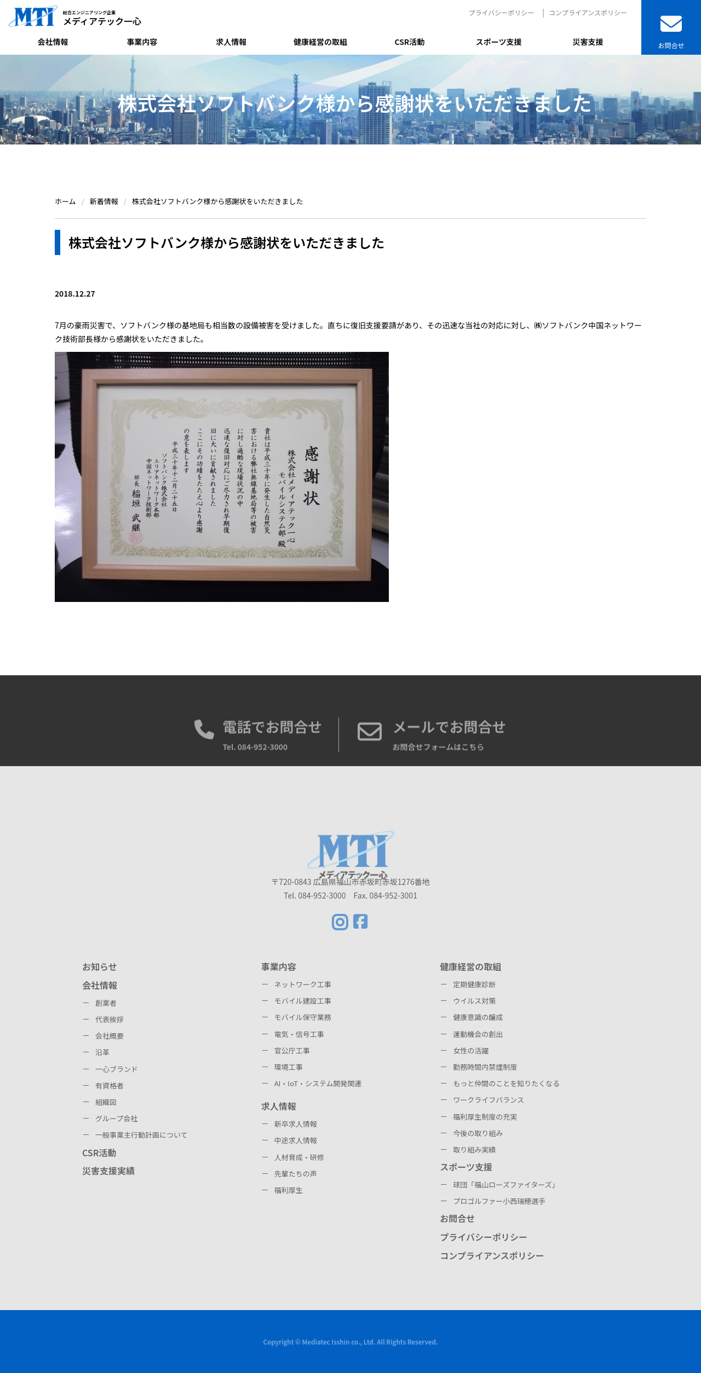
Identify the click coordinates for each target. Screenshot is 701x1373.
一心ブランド (116, 1069)
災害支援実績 (108, 1170)
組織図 (106, 1102)
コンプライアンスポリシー (588, 12)
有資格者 (109, 1085)
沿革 (102, 1052)
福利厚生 (288, 1190)
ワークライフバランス (488, 1099)
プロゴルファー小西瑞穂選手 (499, 1201)
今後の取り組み (478, 1133)
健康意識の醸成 (478, 1017)
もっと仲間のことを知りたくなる (506, 1083)
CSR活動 (99, 1152)
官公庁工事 (292, 1050)
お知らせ (99, 966)
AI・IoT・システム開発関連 (318, 1083)
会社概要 (109, 1035)
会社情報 (99, 985)
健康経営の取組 (470, 966)
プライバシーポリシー (501, 12)
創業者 (106, 1003)
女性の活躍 (471, 1050)
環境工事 (288, 1067)
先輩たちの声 (295, 1173)
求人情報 (278, 1106)
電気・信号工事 (299, 1034)
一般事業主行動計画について (141, 1134)
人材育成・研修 (299, 1157)
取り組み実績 (474, 1149)
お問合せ (457, 1218)
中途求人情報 (295, 1140)
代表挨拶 (109, 1019)
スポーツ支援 (466, 1166)
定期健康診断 (474, 984)
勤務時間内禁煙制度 (485, 1067)
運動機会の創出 (478, 1034)
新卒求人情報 (295, 1124)
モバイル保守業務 (302, 1017)
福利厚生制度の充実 (485, 1116)
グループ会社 (116, 1118)
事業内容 (278, 966)
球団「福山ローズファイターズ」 (506, 1184)
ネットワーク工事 (302, 984)
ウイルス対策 (474, 1000)
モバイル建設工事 (302, 1000)
